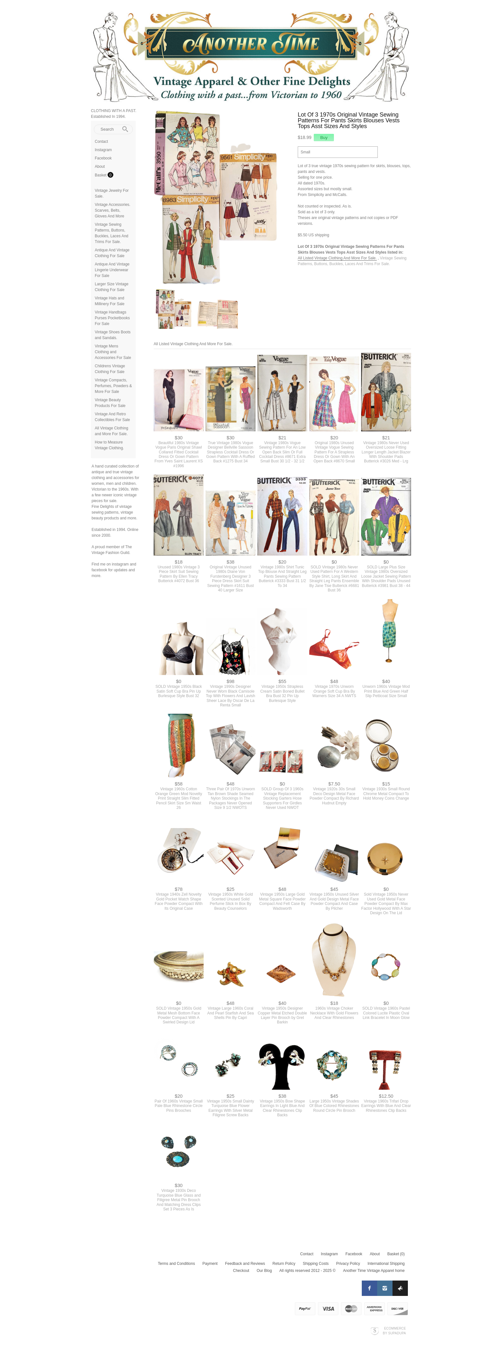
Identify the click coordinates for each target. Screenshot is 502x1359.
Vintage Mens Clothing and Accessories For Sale (113, 352)
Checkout (241, 1270)
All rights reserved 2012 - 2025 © (307, 1270)
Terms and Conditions (176, 1263)
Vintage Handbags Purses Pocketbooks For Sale (112, 318)
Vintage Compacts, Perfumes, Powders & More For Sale (113, 386)
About (100, 166)
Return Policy (283, 1263)
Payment (209, 1263)
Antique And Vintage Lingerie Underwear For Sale (112, 270)
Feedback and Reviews (245, 1263)
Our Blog (264, 1270)
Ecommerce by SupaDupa (394, 1330)
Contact (101, 141)
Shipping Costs (316, 1263)
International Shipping (386, 1263)
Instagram (103, 150)
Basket (101, 175)
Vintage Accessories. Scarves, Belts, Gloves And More (112, 210)
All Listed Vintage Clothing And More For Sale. (337, 258)
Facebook (103, 158)
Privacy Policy (348, 1263)
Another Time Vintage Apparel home (374, 1270)
